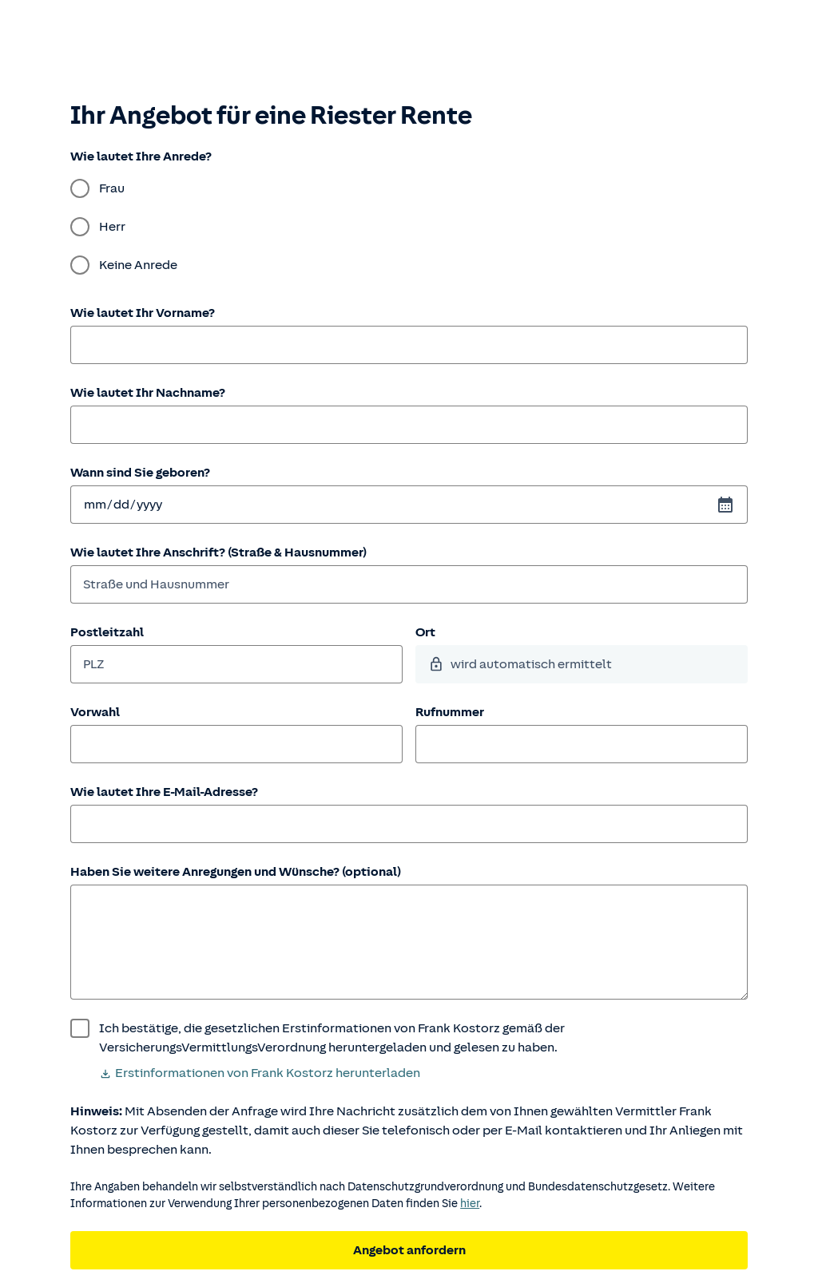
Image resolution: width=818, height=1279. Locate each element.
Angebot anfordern (409, 1250)
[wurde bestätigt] (409, 1038)
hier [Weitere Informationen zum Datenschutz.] (469, 1204)
